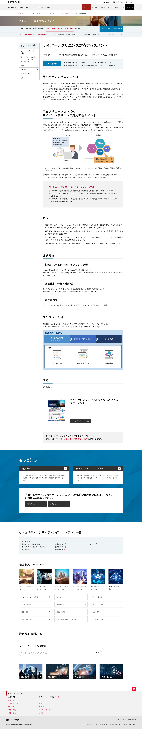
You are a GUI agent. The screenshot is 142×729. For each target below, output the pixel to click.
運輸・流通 (60, 604)
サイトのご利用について (88, 724)
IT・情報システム (98, 619)
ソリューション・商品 (42, 7)
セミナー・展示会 (113, 7)
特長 (22, 65)
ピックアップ (96, 7)
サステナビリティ (13, 706)
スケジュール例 (26, 74)
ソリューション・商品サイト (48, 697)
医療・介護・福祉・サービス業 (66, 619)
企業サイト (11, 697)
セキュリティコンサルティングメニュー (61, 13)
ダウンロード (79, 421)
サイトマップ (92, 544)
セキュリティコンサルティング (42, 13)
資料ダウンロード (106, 28)
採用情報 (11, 713)
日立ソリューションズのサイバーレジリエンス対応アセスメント (28, 59)
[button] (120, 34)
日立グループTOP (12, 720)
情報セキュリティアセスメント (95, 34)
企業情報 (11, 700)
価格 (22, 78)
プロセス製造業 (26, 604)
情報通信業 (24, 612)
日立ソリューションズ (15, 693)
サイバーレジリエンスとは (28, 52)
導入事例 (77, 28)
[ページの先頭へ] (134, 689)
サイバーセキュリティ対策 (29, 597)
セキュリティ (61, 597)
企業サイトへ (129, 7)
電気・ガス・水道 (98, 604)
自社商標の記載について (116, 724)
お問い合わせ (118, 28)
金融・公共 (96, 612)
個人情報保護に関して (101, 724)
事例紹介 (104, 7)
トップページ (26, 541)
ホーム (9, 13)
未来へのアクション (14, 710)
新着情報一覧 (59, 550)
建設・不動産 (61, 612)
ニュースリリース (13, 703)
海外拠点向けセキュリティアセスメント (67, 34)
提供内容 (23, 69)
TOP (21, 28)
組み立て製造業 (97, 597)
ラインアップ (87, 7)
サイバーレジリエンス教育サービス (71, 439)
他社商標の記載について (130, 724)
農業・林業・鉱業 (26, 619)
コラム (122, 7)
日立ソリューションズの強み (35, 28)
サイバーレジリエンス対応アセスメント (38, 34)
